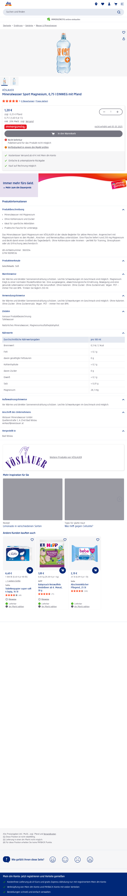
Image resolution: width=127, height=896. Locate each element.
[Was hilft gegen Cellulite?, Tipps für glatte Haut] (94, 503)
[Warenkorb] (116, 4)
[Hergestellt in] (63, 431)
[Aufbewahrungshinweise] (63, 399)
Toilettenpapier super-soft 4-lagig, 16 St (18, 590)
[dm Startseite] (8, 4)
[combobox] (63, 12)
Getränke (29, 26)
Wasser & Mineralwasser (46, 26)
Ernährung (18, 26)
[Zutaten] (63, 311)
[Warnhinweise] (63, 274)
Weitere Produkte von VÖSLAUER (43, 457)
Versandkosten (50, 834)
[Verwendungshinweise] (63, 295)
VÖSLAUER (8, 90)
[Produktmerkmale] (63, 261)
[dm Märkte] (96, 4)
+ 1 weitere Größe (12, 581)
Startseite (7, 26)
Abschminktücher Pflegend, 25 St (80, 586)
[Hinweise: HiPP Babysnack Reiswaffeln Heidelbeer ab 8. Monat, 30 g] (43, 599)
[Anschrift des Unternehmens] (63, 412)
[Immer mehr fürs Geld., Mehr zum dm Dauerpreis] (63, 185)
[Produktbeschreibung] (63, 209)
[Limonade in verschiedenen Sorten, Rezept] (32, 503)
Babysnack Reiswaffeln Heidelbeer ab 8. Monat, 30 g (50, 588)
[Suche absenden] (119, 12)
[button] (122, 4)
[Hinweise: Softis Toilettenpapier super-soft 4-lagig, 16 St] (10, 599)
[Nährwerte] (63, 333)
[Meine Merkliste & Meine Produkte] (102, 4)
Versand (30, 121)
